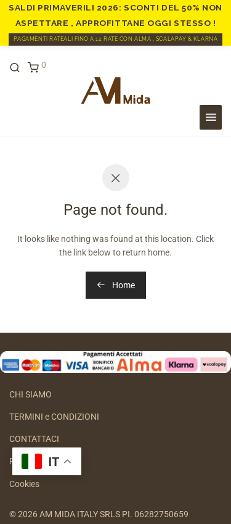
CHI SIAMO (30, 394)
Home (116, 285)
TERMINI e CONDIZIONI (54, 417)
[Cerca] (18, 68)
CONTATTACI (34, 439)
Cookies (24, 484)
